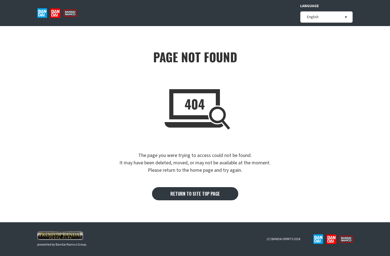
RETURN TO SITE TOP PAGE (195, 193)
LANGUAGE (309, 6)
